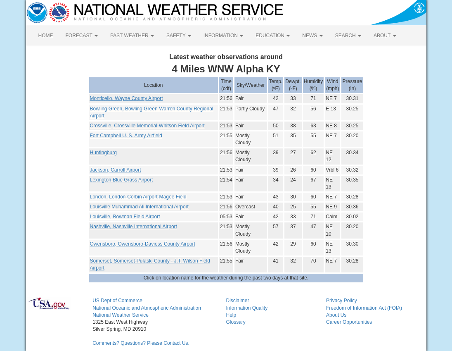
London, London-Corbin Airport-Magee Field (138, 197)
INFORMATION (223, 35)
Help (231, 315)
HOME (45, 35)
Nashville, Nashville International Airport (133, 226)
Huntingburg (103, 152)
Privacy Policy (341, 300)
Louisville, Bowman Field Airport (125, 217)
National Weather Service (120, 315)
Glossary (235, 322)
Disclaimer (237, 300)
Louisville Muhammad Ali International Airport (139, 207)
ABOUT (385, 35)
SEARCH (348, 35)
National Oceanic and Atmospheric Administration (146, 308)
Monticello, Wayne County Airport (126, 98)
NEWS (312, 35)
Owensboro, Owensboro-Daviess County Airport (142, 244)
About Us (336, 315)
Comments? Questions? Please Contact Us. (140, 343)
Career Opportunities (349, 322)
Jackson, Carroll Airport (115, 170)
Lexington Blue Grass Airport (121, 180)
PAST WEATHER (132, 35)
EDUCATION (273, 35)
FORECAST (82, 35)
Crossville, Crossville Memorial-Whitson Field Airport (147, 126)
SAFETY (178, 35)
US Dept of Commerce (117, 300)
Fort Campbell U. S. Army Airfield (126, 135)
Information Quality (246, 308)
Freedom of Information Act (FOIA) (364, 308)
